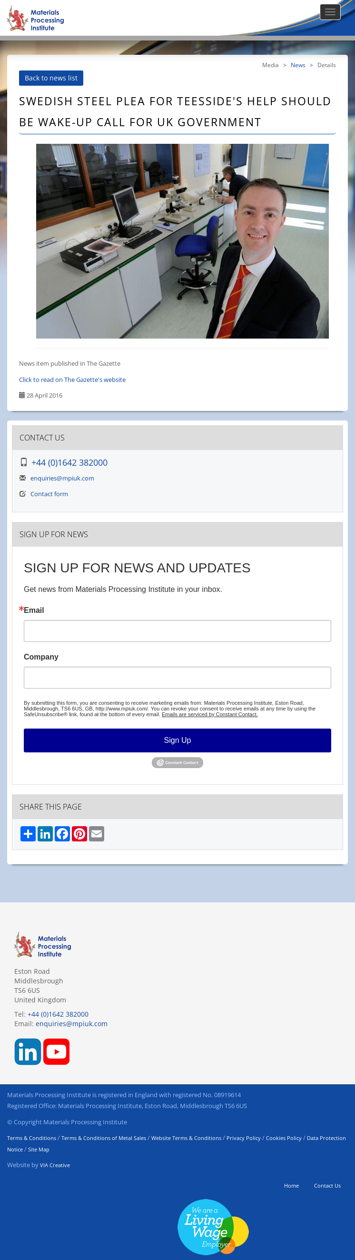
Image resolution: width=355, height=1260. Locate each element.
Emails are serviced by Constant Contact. (210, 714)
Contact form (49, 494)
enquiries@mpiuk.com (62, 478)
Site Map (38, 1149)
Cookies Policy (284, 1137)
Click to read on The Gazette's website (72, 379)
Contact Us (327, 1185)
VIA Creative (55, 1165)
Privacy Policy (244, 1137)
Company (41, 657)
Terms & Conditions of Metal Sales (103, 1137)
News (298, 65)
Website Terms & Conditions (186, 1137)
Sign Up (177, 740)
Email (34, 610)
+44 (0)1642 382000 (69, 462)
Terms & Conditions (31, 1137)
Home (291, 1185)
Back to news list (51, 77)
